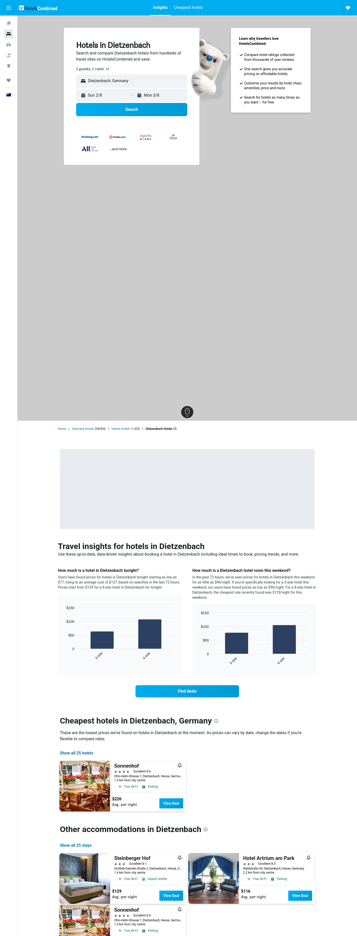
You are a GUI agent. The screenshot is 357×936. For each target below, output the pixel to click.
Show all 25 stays (76, 845)
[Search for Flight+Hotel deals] (8, 55)
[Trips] (8, 80)
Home (62, 429)
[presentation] (216, 721)
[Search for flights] (8, 23)
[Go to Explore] (8, 66)
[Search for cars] (8, 45)
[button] (8, 7)
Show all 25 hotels (76, 753)
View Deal (171, 803)
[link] (187, 691)
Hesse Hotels (121, 429)
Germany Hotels (83, 429)
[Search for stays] (8, 34)
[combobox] (93, 69)
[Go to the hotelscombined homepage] (38, 7)
